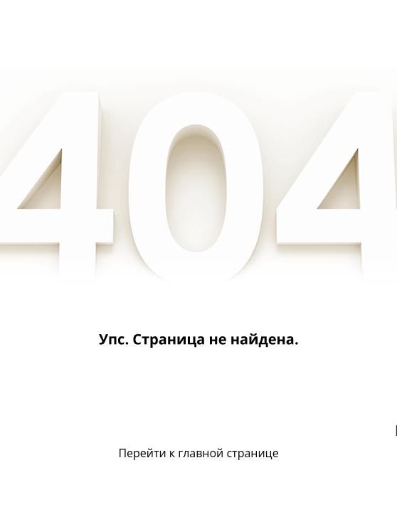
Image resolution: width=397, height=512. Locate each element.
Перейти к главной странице (198, 453)
